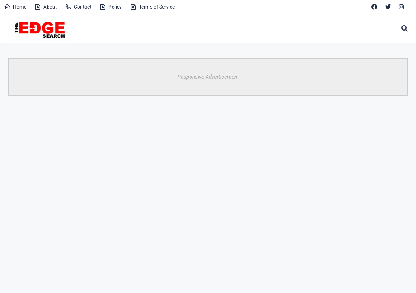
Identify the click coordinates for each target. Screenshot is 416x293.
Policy (111, 7)
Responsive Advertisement (208, 77)
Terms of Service (152, 7)
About (46, 7)
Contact (78, 7)
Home (15, 7)
